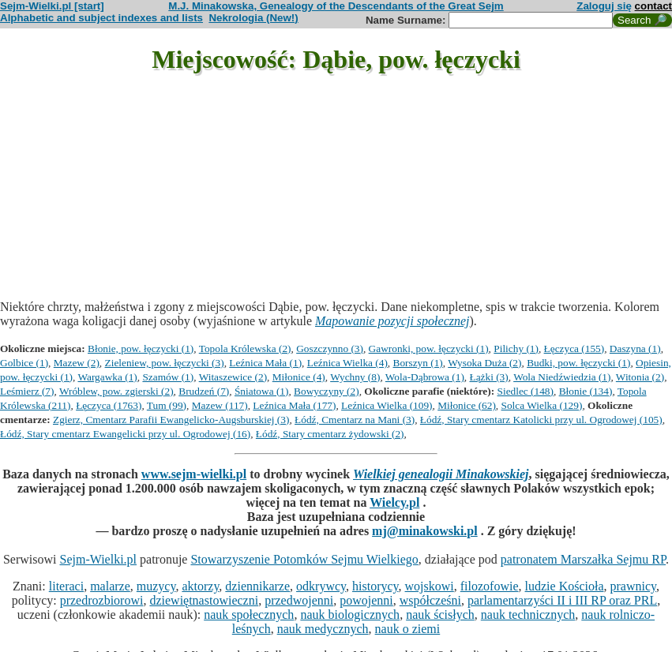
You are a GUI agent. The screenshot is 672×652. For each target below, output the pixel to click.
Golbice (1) (24, 363)
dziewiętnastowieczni (203, 600)
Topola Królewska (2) (245, 348)
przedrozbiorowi (102, 600)
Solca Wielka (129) (542, 405)
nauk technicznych (528, 614)
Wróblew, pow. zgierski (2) (116, 391)
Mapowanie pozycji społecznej (392, 321)
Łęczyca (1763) (108, 405)
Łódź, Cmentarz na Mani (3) (355, 419)
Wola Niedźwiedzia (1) (561, 377)
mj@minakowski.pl (425, 531)
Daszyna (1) (635, 348)
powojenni (366, 600)
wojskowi (429, 586)
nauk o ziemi (408, 628)
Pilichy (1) (516, 348)
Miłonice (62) (466, 405)
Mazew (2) (76, 363)
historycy (375, 586)
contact (653, 6)
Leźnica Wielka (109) (386, 405)
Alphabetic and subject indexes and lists (101, 18)
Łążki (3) (489, 377)
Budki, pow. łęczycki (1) (578, 363)
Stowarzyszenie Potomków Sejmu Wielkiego (304, 559)
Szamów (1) (167, 377)
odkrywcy (321, 586)
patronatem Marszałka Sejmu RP (583, 559)
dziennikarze (257, 586)
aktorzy (200, 586)
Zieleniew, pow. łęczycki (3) (164, 363)
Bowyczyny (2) (326, 391)
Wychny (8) (355, 377)
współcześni (430, 600)
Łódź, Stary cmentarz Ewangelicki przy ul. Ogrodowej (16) (125, 434)
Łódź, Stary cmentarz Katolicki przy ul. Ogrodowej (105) (541, 419)
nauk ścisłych (440, 614)
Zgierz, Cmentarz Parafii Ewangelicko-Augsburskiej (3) (171, 419)
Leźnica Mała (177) (294, 405)
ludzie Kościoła (564, 586)
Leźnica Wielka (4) (347, 363)
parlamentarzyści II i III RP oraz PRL (562, 600)
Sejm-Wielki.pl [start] (52, 6)
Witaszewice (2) (233, 377)
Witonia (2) (640, 377)
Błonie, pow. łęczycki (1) (140, 348)
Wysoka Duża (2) (484, 363)
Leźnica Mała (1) (265, 363)
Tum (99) (166, 405)
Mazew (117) (220, 405)
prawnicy (633, 586)
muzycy (156, 586)
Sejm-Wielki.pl (98, 559)
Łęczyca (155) (574, 348)
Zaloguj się (604, 6)
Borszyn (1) (418, 363)
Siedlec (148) (525, 391)
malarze (110, 586)
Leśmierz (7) (27, 391)
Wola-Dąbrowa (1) (424, 377)
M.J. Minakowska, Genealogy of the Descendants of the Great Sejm (335, 6)
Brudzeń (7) (203, 391)
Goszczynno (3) (329, 348)
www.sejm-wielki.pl (193, 474)
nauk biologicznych (350, 614)
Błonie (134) (586, 391)
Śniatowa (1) (261, 391)
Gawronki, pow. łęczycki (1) (429, 348)
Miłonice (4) (298, 377)
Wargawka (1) (107, 377)
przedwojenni (299, 600)
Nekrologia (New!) (253, 18)
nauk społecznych (249, 614)
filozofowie (489, 586)
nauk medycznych (323, 628)
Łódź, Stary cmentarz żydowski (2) (330, 434)
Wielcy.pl (394, 502)
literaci (66, 586)
